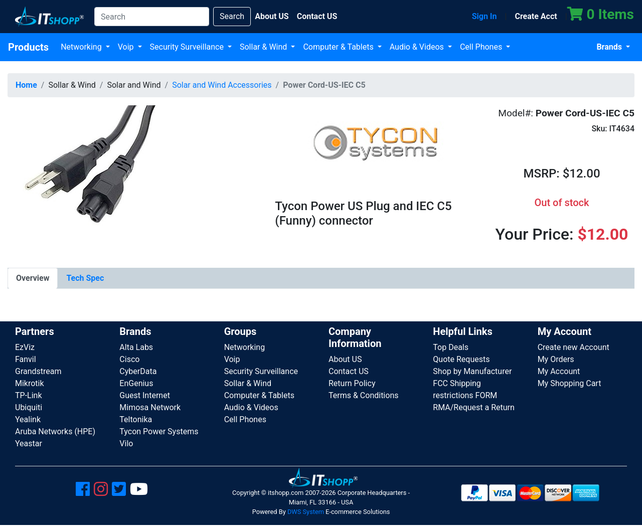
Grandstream (38, 371)
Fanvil (25, 359)
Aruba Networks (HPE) (55, 431)
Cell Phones (482, 47)
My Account (559, 371)
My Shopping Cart (569, 383)
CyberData (137, 371)
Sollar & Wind (264, 47)
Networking (82, 47)
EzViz (25, 347)
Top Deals (450, 347)
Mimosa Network (150, 407)
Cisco (129, 359)
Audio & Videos (418, 47)
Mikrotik (29, 383)
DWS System (305, 511)
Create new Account (573, 347)
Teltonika (135, 419)
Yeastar (28, 443)
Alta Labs (136, 347)
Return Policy (352, 383)
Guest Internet (144, 395)
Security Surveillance (188, 47)
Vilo (126, 443)
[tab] (33, 278)
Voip (127, 47)
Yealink (28, 419)
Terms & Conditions (364, 395)
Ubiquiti (28, 407)
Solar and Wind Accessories (221, 85)
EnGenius (136, 383)
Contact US (349, 371)
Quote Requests (461, 359)
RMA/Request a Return (474, 407)
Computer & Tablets (339, 47)
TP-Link (28, 395)
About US (345, 359)
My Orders (556, 359)
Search (232, 16)
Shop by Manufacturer (472, 371)
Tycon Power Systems (158, 431)
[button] (83, 180)
